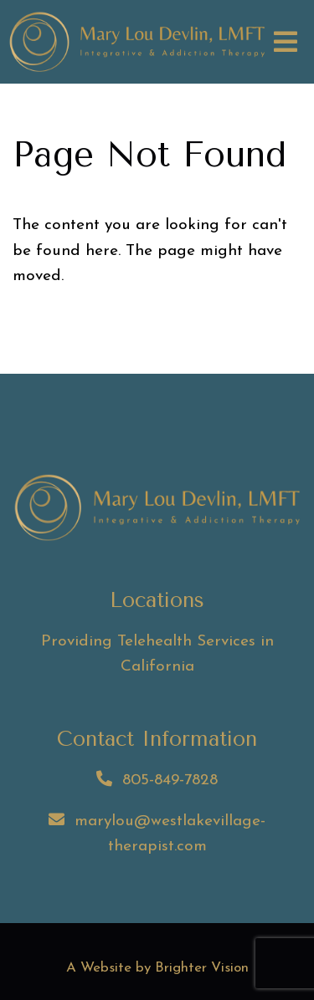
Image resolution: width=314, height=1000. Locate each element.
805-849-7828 (170, 780)
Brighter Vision (202, 968)
